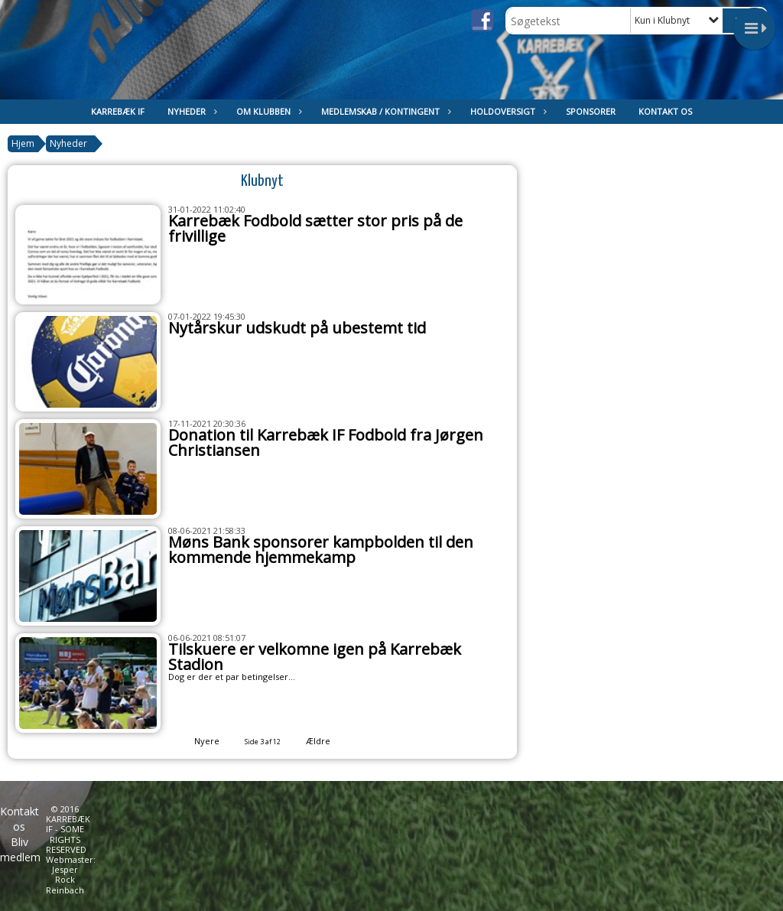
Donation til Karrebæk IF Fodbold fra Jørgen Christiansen (325, 442)
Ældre (328, 741)
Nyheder (190, 111)
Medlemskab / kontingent (384, 111)
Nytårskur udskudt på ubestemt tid (297, 327)
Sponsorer (591, 111)
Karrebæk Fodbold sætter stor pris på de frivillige (315, 228)
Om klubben (267, 111)
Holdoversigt (506, 111)
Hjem (22, 143)
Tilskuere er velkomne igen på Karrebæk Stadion (314, 657)
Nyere (198, 741)
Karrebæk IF (118, 111)
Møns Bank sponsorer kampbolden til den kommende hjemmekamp (320, 550)
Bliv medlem (20, 849)
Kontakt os (665, 111)
